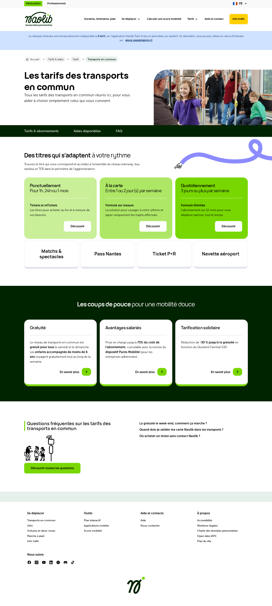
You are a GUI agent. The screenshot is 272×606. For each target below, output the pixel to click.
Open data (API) (206, 536)
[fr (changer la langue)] (240, 3)
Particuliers (33, 3)
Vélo (30, 525)
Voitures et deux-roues (41, 530)
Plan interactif (92, 520)
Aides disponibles (87, 131)
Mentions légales (207, 525)
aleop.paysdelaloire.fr (139, 40)
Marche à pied (35, 536)
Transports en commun (41, 520)
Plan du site (204, 541)
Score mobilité (93, 530)
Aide (143, 520)
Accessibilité (204, 520)
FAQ (119, 131)
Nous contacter (150, 525)
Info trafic (239, 19)
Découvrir (77, 226)
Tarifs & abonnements (41, 131)
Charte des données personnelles (217, 530)
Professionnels (56, 3)
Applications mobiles (96, 525)
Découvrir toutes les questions (52, 468)
